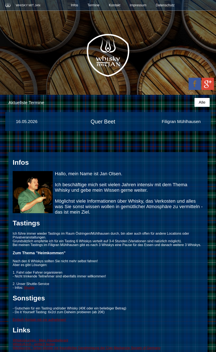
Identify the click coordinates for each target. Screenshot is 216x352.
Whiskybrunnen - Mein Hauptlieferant (40, 340)
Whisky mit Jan (22, 4)
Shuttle (29, 287)
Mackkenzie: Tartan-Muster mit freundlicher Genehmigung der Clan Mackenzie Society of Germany (87, 348)
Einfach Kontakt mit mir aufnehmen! (39, 319)
